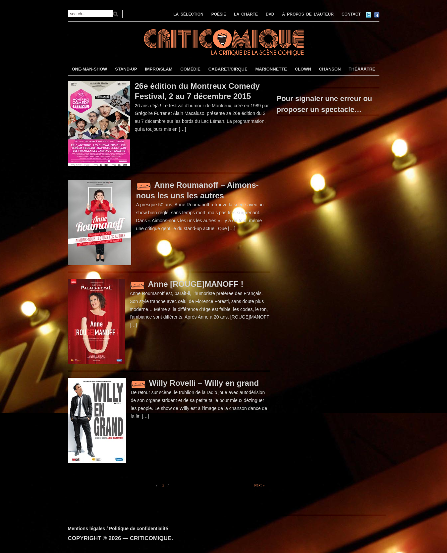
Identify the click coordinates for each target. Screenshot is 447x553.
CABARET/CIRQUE (228, 69)
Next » (259, 485)
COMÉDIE (190, 69)
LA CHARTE (246, 14)
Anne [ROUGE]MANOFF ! (196, 283)
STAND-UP (126, 69)
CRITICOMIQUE (151, 538)
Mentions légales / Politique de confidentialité (118, 528)
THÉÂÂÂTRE (362, 69)
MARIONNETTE (271, 69)
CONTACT (351, 14)
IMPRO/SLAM (158, 69)
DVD (270, 14)
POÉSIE (218, 14)
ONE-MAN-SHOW (89, 69)
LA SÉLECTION (188, 14)
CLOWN (303, 69)
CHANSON (330, 69)
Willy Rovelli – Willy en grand (204, 382)
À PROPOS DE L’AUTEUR (308, 14)
